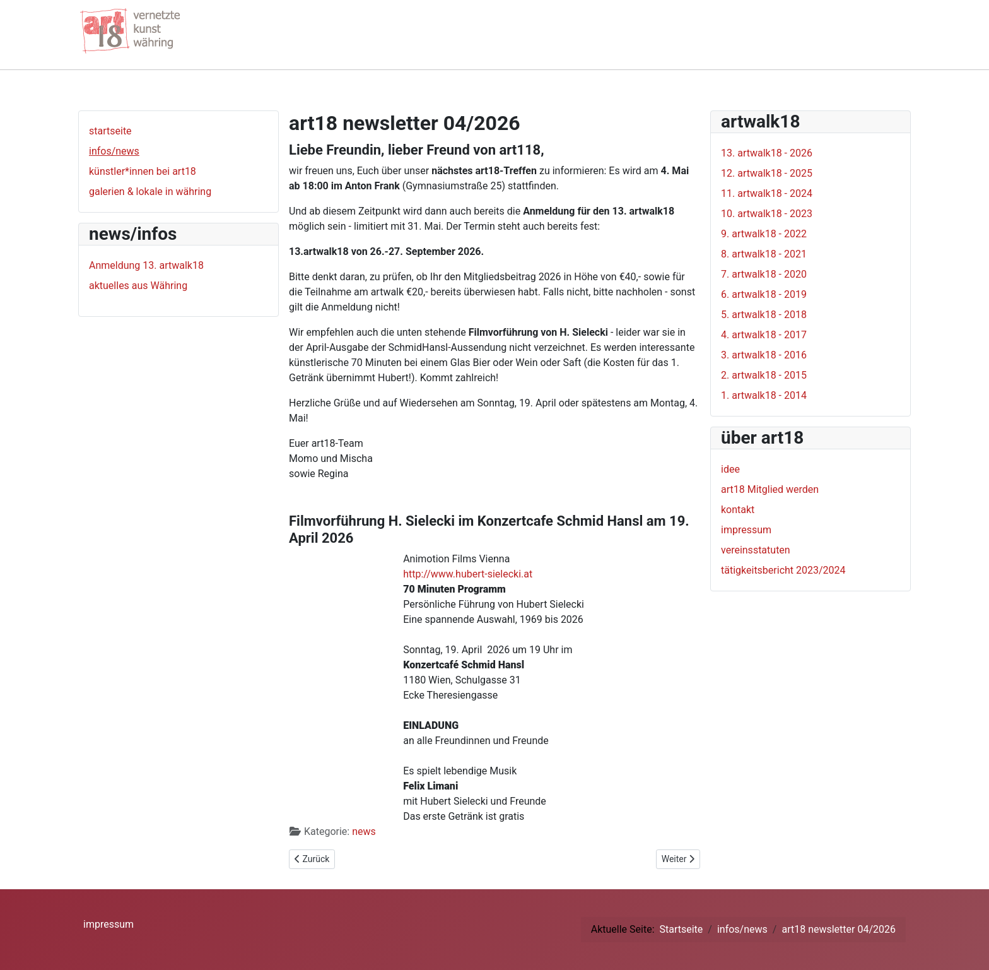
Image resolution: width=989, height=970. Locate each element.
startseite (110, 131)
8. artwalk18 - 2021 (764, 254)
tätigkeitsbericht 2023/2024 (783, 570)
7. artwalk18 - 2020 (764, 274)
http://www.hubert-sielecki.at (467, 574)
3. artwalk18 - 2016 (764, 355)
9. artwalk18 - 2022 (764, 234)
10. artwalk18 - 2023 (766, 214)
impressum (746, 530)
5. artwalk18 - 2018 (764, 315)
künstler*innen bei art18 (142, 171)
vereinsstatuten (755, 550)
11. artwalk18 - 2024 (766, 193)
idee (730, 469)
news (364, 831)
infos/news (114, 151)
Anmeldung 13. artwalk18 (146, 265)
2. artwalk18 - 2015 (764, 375)
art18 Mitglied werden (770, 489)
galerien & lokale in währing (150, 192)
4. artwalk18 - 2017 (764, 335)
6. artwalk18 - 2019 (764, 294)
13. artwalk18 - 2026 (766, 153)
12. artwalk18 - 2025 (766, 173)
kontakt (737, 510)
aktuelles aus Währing (138, 286)
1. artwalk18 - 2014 (764, 395)
